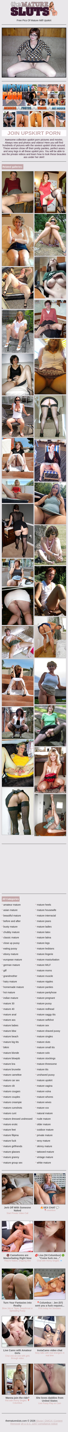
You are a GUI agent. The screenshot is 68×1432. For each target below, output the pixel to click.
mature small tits (45, 1047)
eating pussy (9, 948)
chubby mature (11, 932)
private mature (44, 1135)
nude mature (43, 1118)
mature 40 (8, 1009)
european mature (12, 959)
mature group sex (12, 1162)
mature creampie (12, 1102)
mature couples (11, 1096)
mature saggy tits (45, 1014)
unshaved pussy (45, 1074)
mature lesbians (44, 948)
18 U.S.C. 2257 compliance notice (39, 1423)
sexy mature (42, 1140)
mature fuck (9, 1140)
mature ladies (43, 926)
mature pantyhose (45, 992)
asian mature (9, 910)
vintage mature (44, 1157)
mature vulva (43, 1091)
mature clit (8, 1085)
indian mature (10, 998)
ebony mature (10, 954)
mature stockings (45, 1058)
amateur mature (11, 904)
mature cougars (11, 1091)
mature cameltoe (12, 1074)
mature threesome (46, 1064)
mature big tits (10, 1042)
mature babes (10, 1025)
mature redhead (44, 1009)
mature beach (10, 1036)
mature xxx (42, 1107)
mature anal (9, 1014)
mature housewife (45, 910)
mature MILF (43, 965)
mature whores (44, 1096)
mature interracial (45, 915)
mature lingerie (44, 954)
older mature (43, 1124)
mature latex (42, 932)
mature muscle (44, 976)
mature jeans (43, 921)
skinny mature (43, 1146)
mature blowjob (11, 1058)
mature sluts (42, 1042)
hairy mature (9, 981)
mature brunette (11, 1069)
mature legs (42, 943)
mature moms (43, 970)
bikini (5, 1047)
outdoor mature (44, 1129)
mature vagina (43, 1085)
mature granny (10, 1157)
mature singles (44, 1036)
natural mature (44, 1113)
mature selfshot (44, 1019)
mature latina (43, 937)
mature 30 (8, 1003)
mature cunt (9, 1113)
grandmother (9, 976)
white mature (43, 1162)
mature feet (9, 1129)
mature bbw (9, 1031)
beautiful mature (11, 915)
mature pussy (43, 1003)
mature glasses (11, 1151)
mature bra (8, 1064)
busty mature (9, 926)
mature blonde (10, 1052)
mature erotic (10, 1124)
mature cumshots (12, 1107)
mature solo (42, 1052)
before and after (11, 921)
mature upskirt (43, 1080)
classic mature (10, 937)
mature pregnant (45, 998)
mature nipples (44, 981)
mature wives (43, 1102)
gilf (4, 970)
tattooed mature (44, 1151)
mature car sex (11, 1080)
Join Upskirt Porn (34, 133)
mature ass (9, 1019)
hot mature (8, 992)
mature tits (41, 1069)
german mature (11, 965)
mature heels (43, 904)
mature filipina (10, 1135)
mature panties (44, 987)
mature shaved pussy (47, 1031)
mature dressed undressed (17, 1118)
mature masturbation (47, 959)
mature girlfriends (12, 1146)
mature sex (42, 1025)
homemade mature (13, 987)
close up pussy (11, 943)
